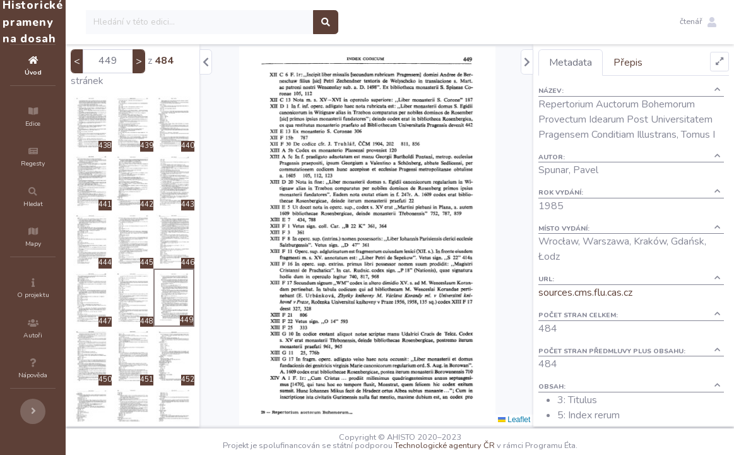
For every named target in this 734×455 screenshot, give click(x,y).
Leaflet (537, 419)
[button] (698, 22)
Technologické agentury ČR (482, 445)
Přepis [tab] (650, 63)
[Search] (275, 22)
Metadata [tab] (593, 63)
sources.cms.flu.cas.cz (608, 308)
